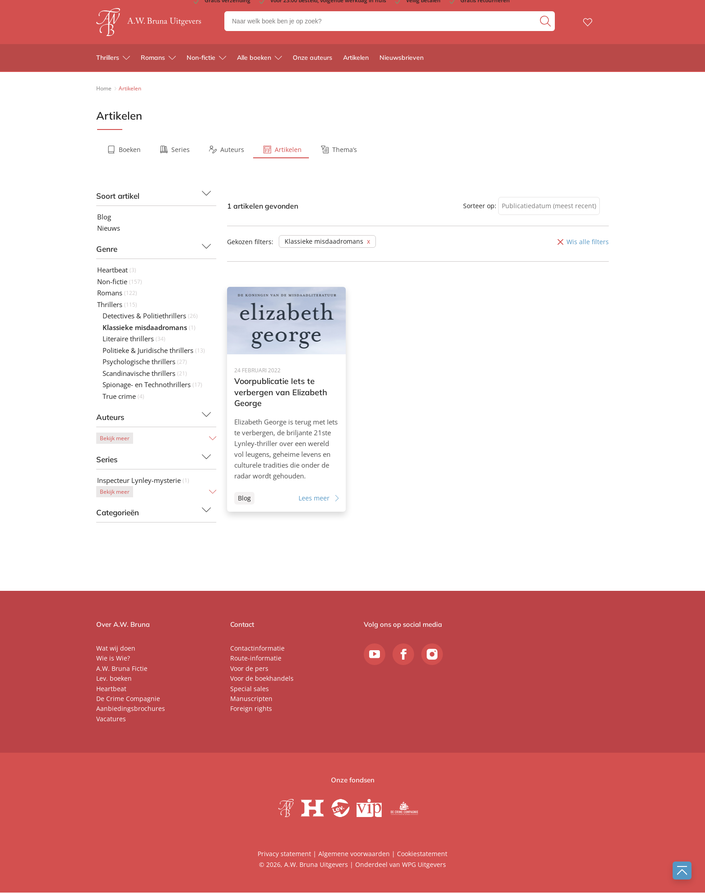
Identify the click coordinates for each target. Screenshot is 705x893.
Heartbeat (111, 688)
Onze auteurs (312, 58)
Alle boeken (254, 58)
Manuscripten (251, 698)
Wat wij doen (115, 648)
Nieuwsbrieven (401, 58)
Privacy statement (284, 854)
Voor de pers (249, 668)
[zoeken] (546, 21)
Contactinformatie (257, 648)
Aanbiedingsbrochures (130, 709)
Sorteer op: (479, 205)
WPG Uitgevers (424, 864)
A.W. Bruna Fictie (121, 668)
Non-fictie (201, 58)
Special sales (249, 688)
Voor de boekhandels (262, 678)
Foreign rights (251, 709)
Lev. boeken (114, 678)
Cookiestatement (422, 854)
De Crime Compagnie (128, 698)
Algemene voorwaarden (354, 854)
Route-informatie (255, 658)
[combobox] (549, 206)
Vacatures (111, 718)
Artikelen (356, 58)
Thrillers (107, 58)
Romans (153, 58)
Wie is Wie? (113, 658)
